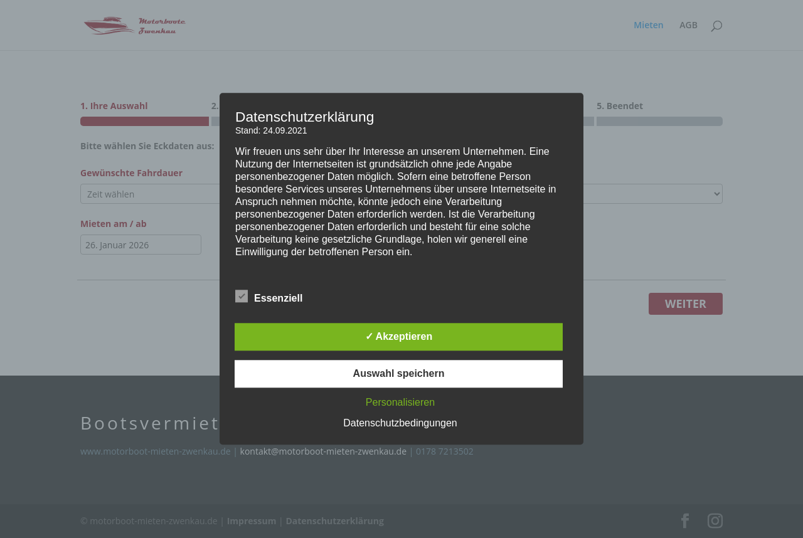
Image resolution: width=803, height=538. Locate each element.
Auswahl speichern (399, 374)
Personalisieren (400, 403)
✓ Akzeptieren (399, 337)
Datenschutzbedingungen (400, 423)
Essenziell (268, 297)
